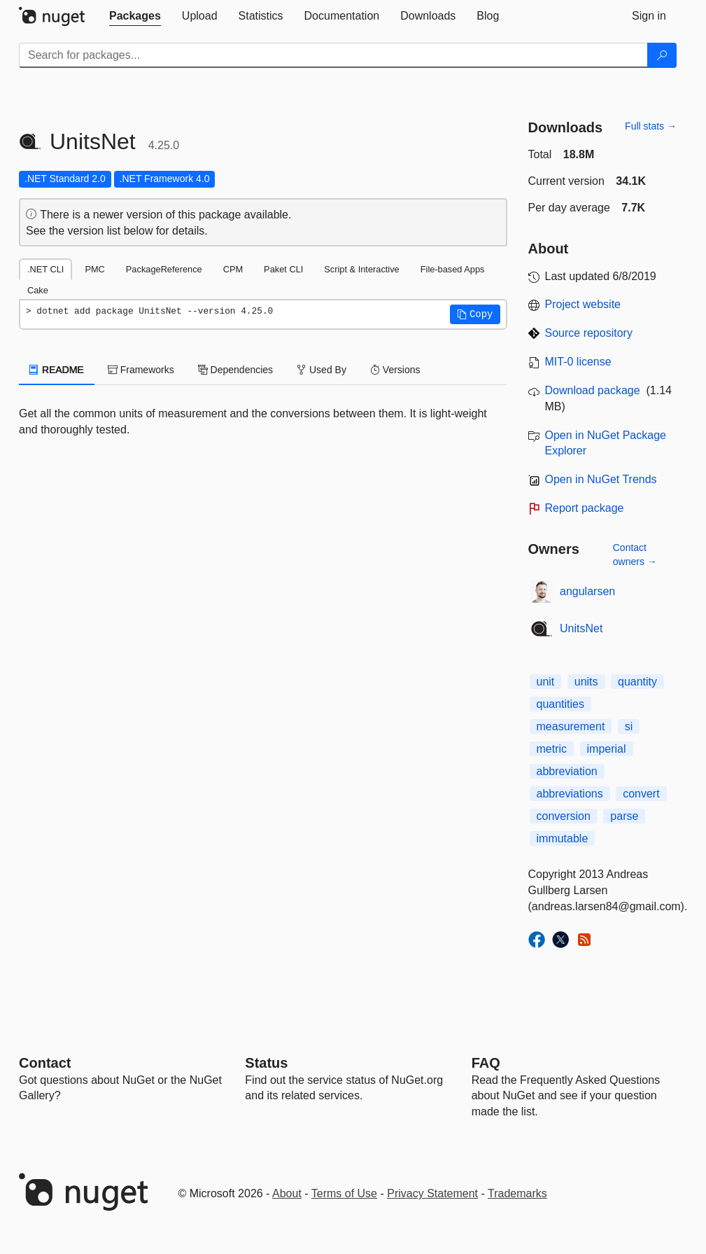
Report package (584, 508)
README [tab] (56, 370)
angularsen (587, 591)
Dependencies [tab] (235, 370)
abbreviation (567, 771)
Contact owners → (635, 554)
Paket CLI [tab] (283, 269)
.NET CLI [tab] (45, 269)
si (629, 726)
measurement (571, 726)
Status (266, 1063)
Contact (45, 1063)
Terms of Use (344, 1193)
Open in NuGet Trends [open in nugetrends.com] (601, 479)
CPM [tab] (233, 269)
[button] (475, 314)
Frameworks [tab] (141, 370)
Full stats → (651, 126)
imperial (606, 749)
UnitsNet (581, 628)
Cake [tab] (37, 290)
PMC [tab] (94, 269)
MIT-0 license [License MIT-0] (578, 362)
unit (546, 682)
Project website (583, 304)
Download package (592, 390)
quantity (637, 682)
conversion (564, 816)
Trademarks (517, 1193)
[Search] (662, 55)
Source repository (589, 333)
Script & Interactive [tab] (361, 269)
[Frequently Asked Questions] (486, 1063)
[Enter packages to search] (333, 55)
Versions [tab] (395, 370)
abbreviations (570, 794)
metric (552, 749)
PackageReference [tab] (164, 269)
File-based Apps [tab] (453, 269)
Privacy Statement (432, 1193)
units (586, 682)
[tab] (135, 16)
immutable (562, 838)
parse (624, 816)
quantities (561, 704)
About (287, 1193)
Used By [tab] (321, 370)
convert (641, 794)
